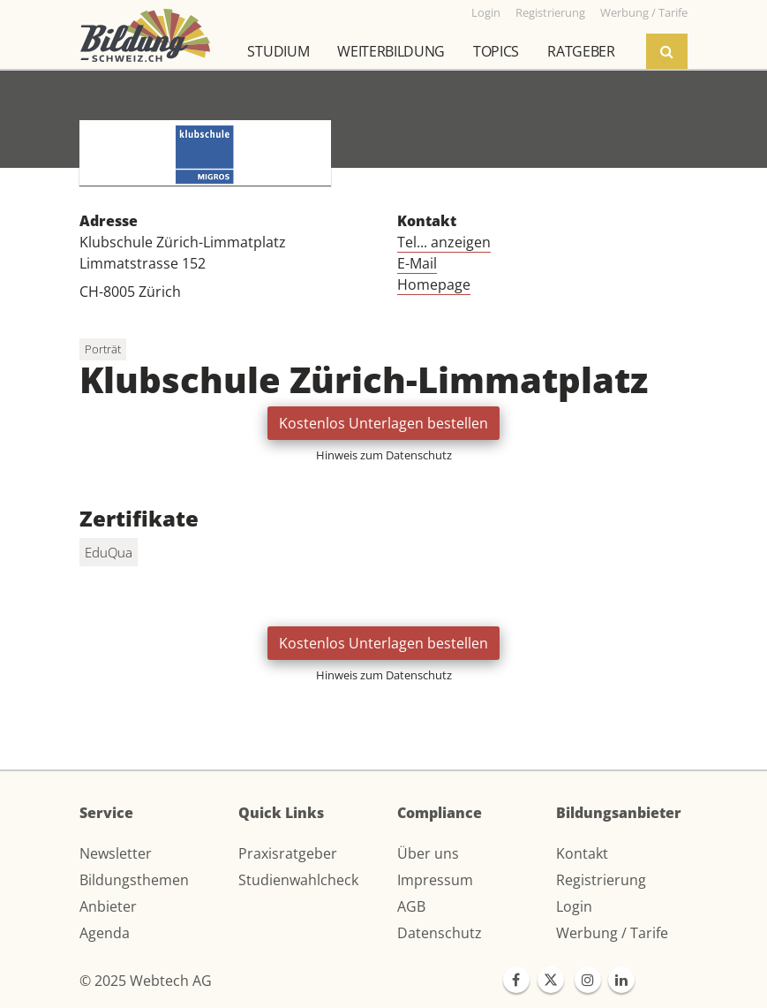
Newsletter (115, 853)
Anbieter (108, 906)
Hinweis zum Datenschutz (384, 455)
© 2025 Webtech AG (145, 980)
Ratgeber (580, 51)
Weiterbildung (391, 51)
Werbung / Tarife (612, 933)
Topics (496, 51)
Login (574, 906)
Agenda (104, 933)
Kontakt (582, 853)
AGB (411, 906)
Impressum (435, 880)
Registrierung (601, 880)
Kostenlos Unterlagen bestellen (383, 423)
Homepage (433, 284)
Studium (278, 51)
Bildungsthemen (134, 880)
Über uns (428, 853)
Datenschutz (439, 933)
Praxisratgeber (287, 853)
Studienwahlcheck (298, 880)
